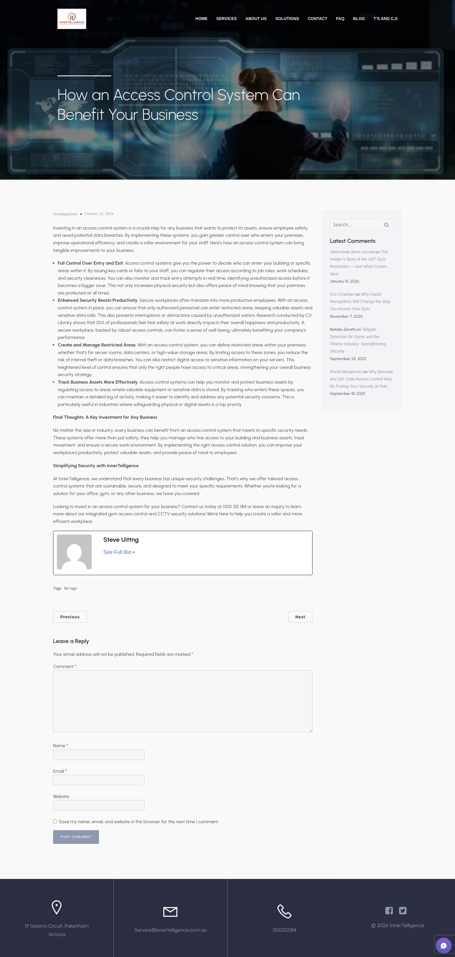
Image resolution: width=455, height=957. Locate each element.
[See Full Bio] (133, 552)
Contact (317, 18)
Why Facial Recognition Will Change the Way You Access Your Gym (360, 301)
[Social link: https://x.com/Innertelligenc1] (405, 911)
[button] (443, 945)
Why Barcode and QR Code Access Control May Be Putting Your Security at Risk (361, 379)
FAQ (340, 18)
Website (61, 796)
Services (226, 18)
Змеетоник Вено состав (352, 252)
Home (201, 18)
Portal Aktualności (346, 371)
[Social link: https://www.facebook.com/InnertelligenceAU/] (391, 911)
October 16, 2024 (98, 214)
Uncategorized (65, 214)
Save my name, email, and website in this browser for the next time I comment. (139, 821)
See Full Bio (117, 552)
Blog (359, 18)
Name (60, 745)
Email (60, 771)
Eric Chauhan (342, 294)
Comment (64, 666)
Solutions (287, 18)
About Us (256, 18)
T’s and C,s (385, 18)
